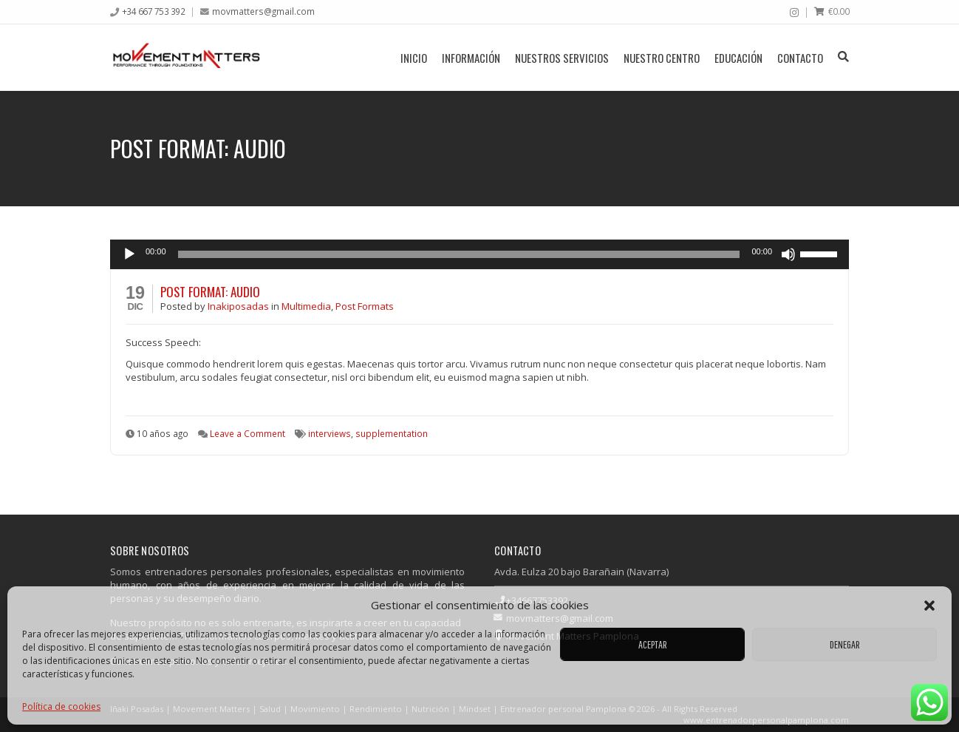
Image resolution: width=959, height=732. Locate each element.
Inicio (413, 58)
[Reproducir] (129, 254)
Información (471, 58)
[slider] (459, 254)
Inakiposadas (239, 306)
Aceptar (652, 644)
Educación (738, 58)
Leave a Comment (247, 433)
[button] (929, 605)
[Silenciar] (788, 254)
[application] (479, 254)
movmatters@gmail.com (263, 11)
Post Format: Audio (210, 291)
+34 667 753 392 (153, 11)
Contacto (800, 58)
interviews (329, 433)
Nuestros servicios (562, 58)
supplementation (391, 433)
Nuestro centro (662, 58)
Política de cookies (61, 706)
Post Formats (364, 306)
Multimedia (306, 306)
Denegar (845, 644)
